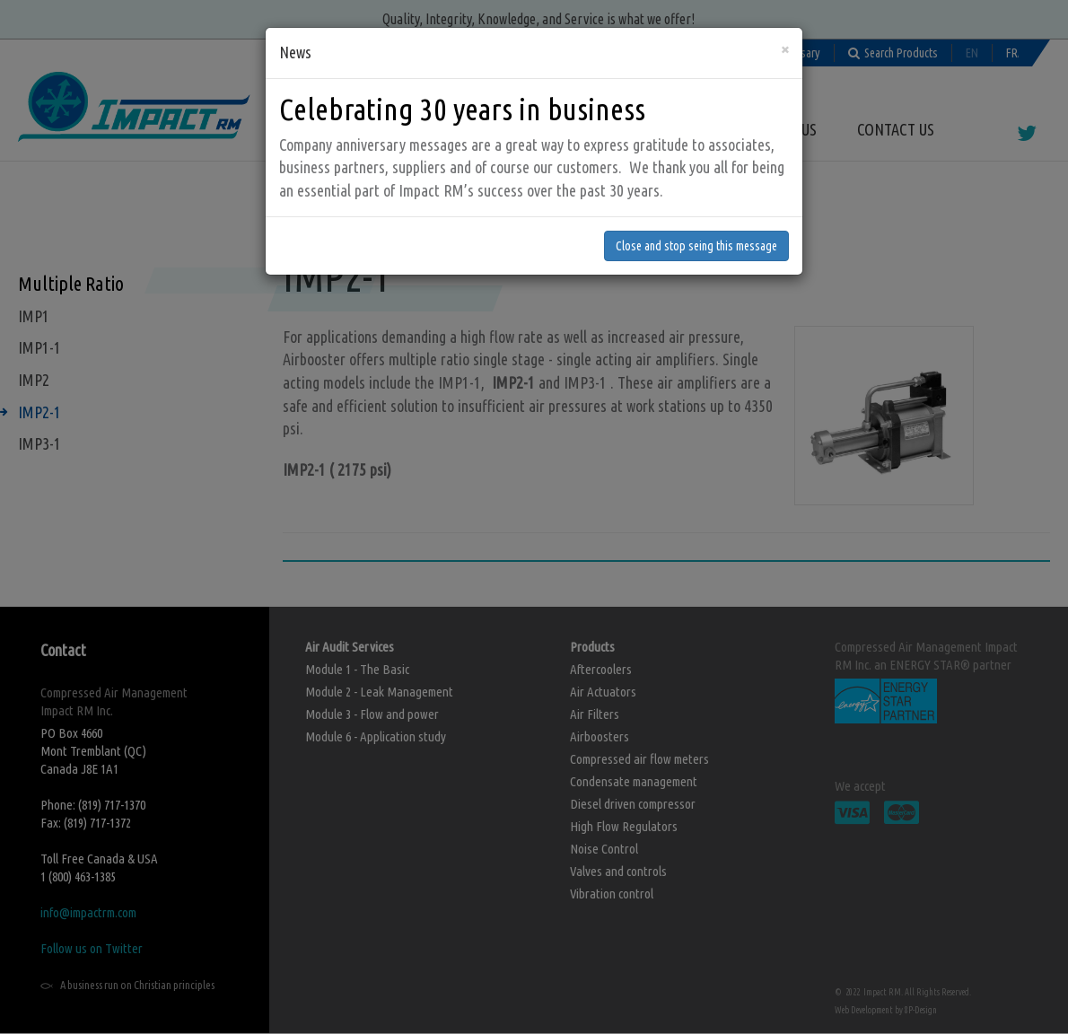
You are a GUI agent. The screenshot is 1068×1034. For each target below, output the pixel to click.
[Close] (785, 25)
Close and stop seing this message (696, 222)
